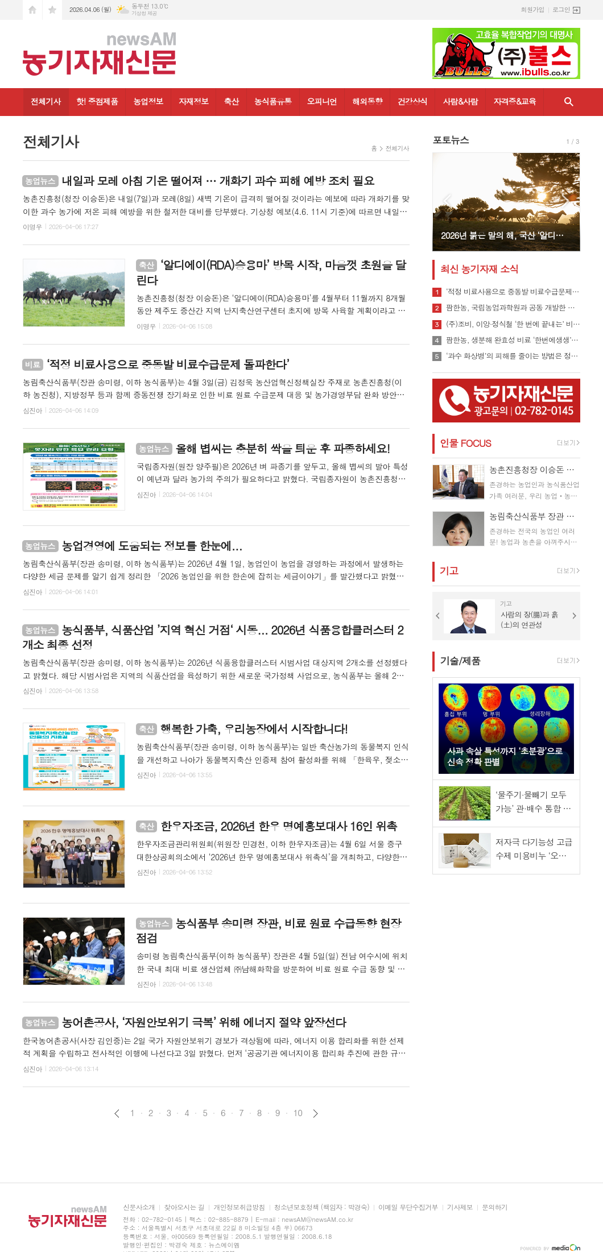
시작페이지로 (32, 10)
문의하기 (494, 1207)
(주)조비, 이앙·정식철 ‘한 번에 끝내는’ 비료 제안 (513, 324)
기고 (449, 571)
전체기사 (46, 101)
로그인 (561, 9)
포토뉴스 (450, 140)
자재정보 (194, 101)
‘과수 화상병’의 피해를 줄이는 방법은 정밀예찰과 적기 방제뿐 (513, 356)
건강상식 (413, 101)
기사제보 (460, 1207)
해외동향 (367, 101)
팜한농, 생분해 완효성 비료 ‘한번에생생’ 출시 (513, 340)
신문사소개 (139, 1207)
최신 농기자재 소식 (479, 269)
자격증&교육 (514, 101)
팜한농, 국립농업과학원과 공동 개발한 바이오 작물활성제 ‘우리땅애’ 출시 (513, 307)
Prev (447, 201)
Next (566, 201)
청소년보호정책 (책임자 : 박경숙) (321, 1207)
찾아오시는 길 (184, 1207)
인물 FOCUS (465, 443)
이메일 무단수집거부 (408, 1207)
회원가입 (532, 9)
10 (298, 1112)
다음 (315, 1113)
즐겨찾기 (52, 10)
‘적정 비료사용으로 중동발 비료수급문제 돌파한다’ (513, 292)
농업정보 (148, 101)
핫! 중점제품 (97, 101)
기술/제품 (460, 661)
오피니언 (322, 101)
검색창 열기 (568, 102)
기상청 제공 (144, 13)
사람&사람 (460, 101)
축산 (231, 101)
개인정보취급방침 (239, 1207)
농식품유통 (273, 101)
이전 (116, 1113)
